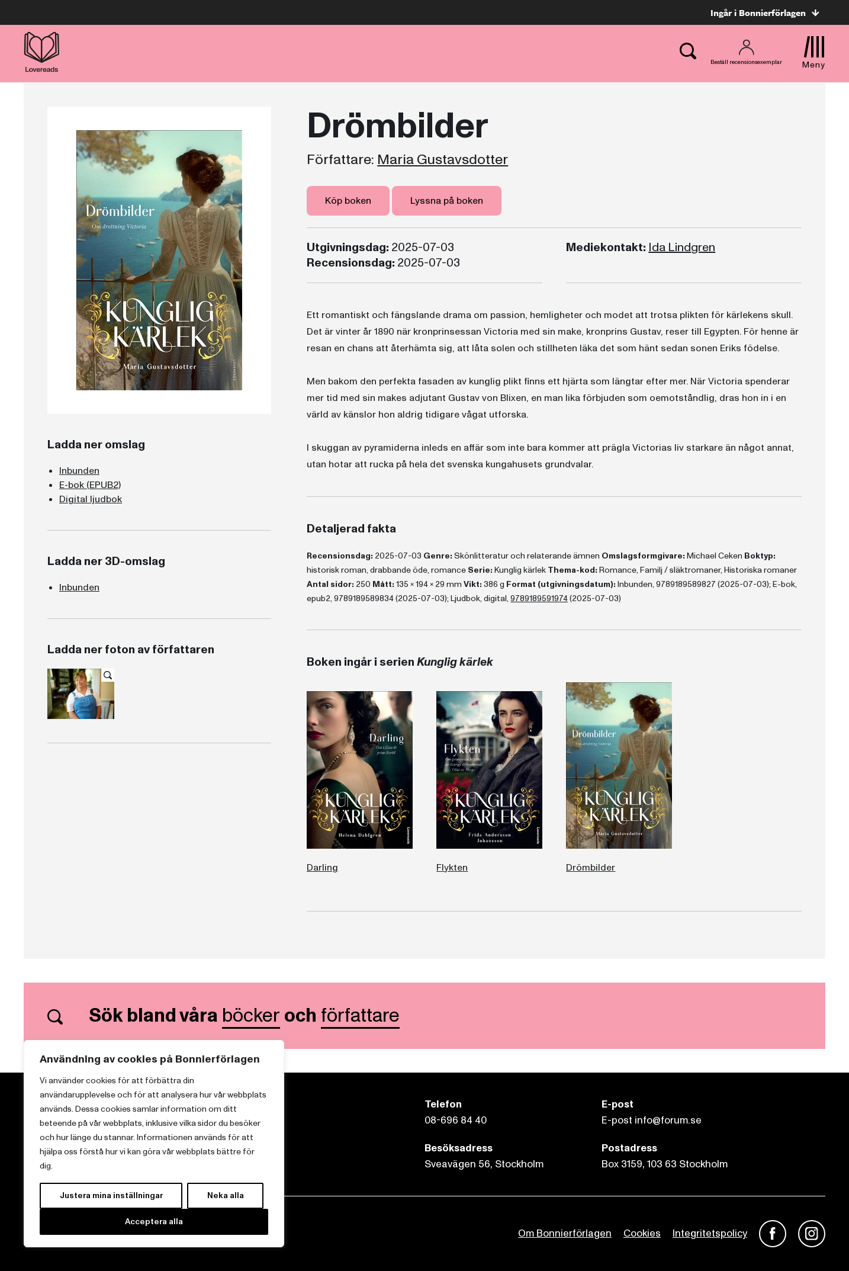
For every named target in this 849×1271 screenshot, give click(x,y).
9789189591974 (539, 598)
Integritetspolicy (710, 1233)
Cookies (642, 1233)
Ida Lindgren (681, 247)
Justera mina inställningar (111, 1195)
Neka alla (225, 1195)
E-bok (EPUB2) (90, 485)
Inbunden (79, 470)
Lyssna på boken (446, 200)
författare (360, 1016)
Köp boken (348, 200)
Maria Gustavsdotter (442, 160)
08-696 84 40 (455, 1120)
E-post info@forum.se (652, 1120)
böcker (251, 1016)
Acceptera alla (154, 1221)
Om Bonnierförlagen (565, 1233)
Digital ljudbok (90, 499)
